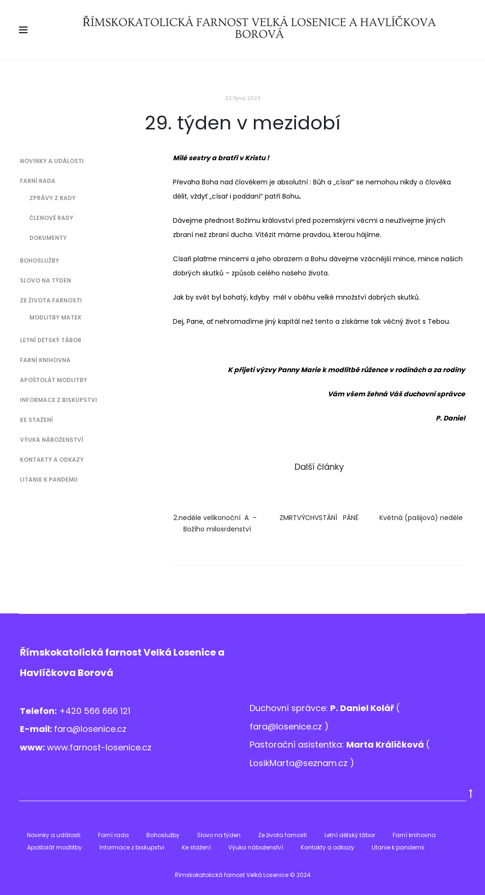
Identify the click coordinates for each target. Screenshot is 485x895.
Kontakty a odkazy (52, 460)
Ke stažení (36, 420)
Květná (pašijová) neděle (421, 517)
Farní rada (37, 181)
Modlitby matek (55, 317)
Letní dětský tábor (50, 340)
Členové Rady (51, 218)
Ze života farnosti (51, 300)
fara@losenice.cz (90, 729)
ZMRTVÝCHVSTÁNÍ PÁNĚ (319, 517)
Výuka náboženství (51, 440)
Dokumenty (48, 238)
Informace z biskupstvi (58, 400)
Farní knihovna (45, 360)
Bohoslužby (39, 260)
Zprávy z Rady (52, 198)
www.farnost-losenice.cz (99, 747)
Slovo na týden (45, 280)
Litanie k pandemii (49, 479)
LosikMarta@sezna (289, 763)
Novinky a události (52, 161)
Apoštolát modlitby (53, 380)
